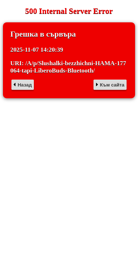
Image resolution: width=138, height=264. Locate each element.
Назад (25, 85)
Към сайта (112, 85)
